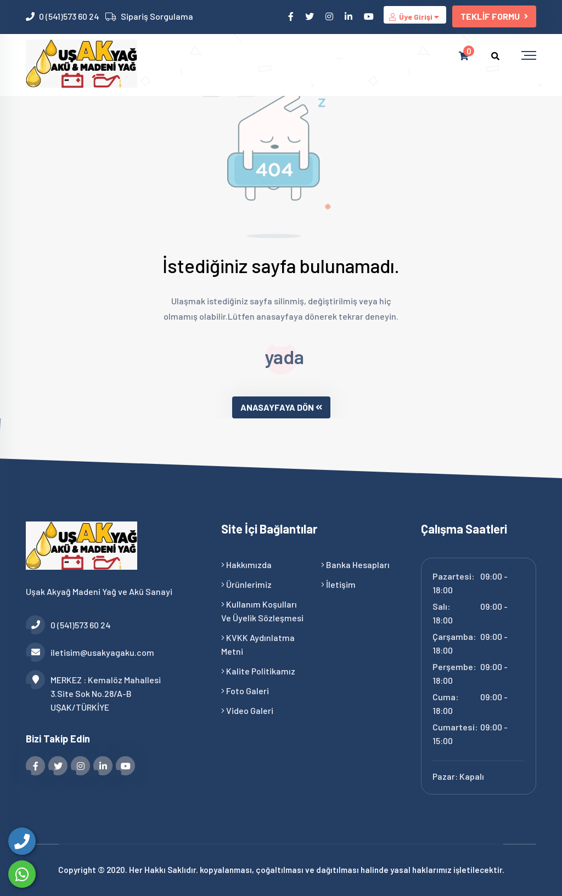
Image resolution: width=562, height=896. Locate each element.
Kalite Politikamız (258, 671)
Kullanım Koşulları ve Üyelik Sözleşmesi (262, 611)
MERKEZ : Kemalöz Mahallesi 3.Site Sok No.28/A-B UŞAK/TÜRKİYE (93, 692)
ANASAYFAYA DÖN (281, 407)
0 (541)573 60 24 (69, 16)
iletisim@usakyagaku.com (90, 652)
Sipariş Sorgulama (157, 16)
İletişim (338, 584)
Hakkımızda (246, 564)
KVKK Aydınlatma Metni (258, 644)
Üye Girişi (415, 16)
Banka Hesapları (355, 564)
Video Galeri (247, 710)
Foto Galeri (245, 690)
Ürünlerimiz (246, 584)
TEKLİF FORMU (494, 16)
